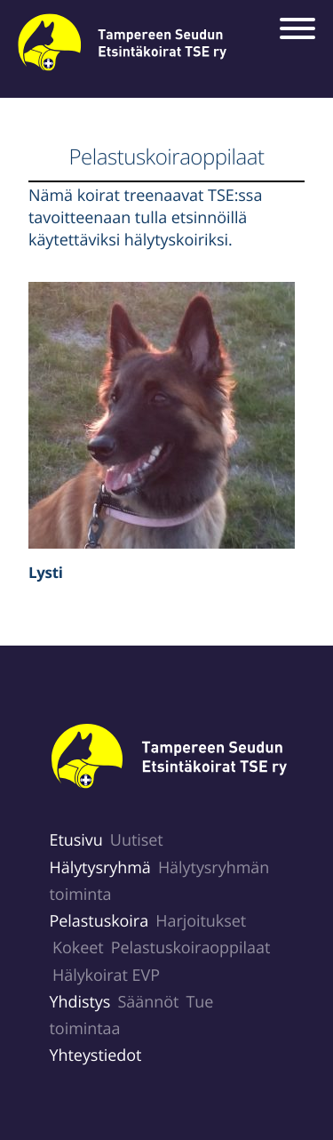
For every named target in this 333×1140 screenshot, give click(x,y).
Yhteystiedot (96, 1055)
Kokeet (78, 948)
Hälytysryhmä (100, 868)
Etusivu (76, 840)
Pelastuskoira (99, 921)
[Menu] (302, 30)
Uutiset (136, 840)
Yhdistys (80, 1002)
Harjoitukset (200, 921)
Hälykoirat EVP (106, 975)
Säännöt (147, 1002)
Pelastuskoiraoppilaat (191, 948)
